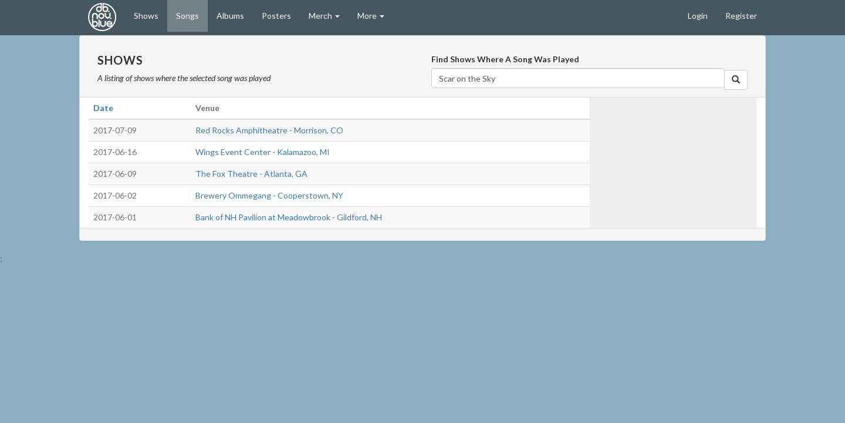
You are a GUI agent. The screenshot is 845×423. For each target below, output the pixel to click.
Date (103, 108)
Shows (146, 16)
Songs (187, 16)
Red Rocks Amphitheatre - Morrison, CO (269, 130)
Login (698, 16)
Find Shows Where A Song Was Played (505, 59)
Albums (230, 16)
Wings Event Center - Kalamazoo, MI (262, 152)
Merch (324, 16)
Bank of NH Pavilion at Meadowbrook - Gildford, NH (288, 217)
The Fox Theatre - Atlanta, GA (251, 174)
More (370, 16)
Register (741, 16)
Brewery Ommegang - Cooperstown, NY (269, 195)
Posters (276, 16)
